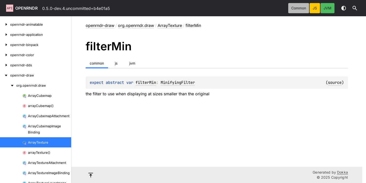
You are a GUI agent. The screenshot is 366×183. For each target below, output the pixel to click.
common (298, 8)
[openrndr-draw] (5, 75)
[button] (355, 8)
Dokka (342, 172)
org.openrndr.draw (136, 25)
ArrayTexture (170, 25)
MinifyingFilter (178, 82)
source (335, 82)
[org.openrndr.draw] (8, 85)
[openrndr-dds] (5, 65)
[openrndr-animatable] (5, 24)
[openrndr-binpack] (5, 45)
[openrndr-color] (5, 55)
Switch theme (344, 8)
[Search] (355, 8)
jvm (327, 8)
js (315, 8)
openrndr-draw (100, 25)
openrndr (26, 8)
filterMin (145, 82)
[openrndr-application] (5, 34)
